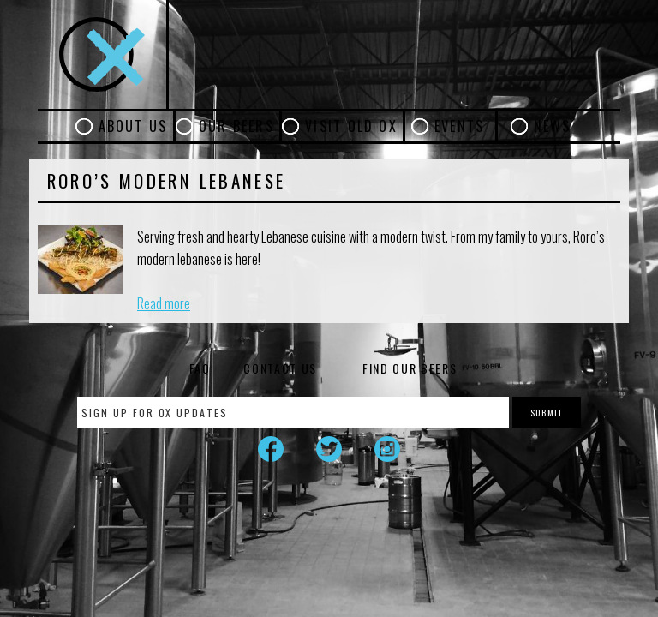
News (552, 126)
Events (459, 126)
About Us (133, 126)
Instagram (387, 449)
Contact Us (280, 368)
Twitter (329, 449)
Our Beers (236, 126)
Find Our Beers (410, 368)
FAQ (200, 368)
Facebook (271, 449)
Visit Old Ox (351, 126)
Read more (163, 303)
